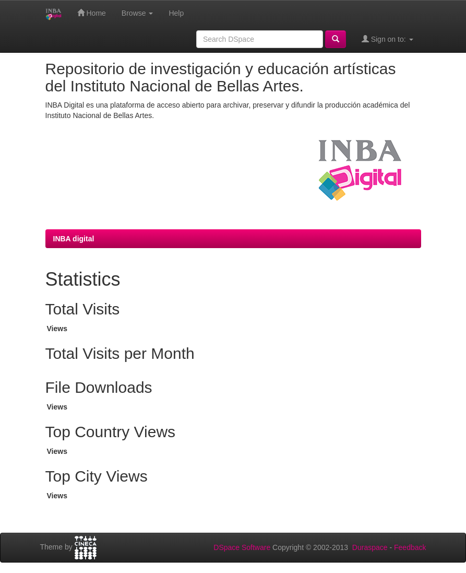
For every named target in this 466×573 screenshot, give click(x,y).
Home (91, 12)
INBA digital (73, 239)
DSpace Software (241, 547)
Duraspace (370, 547)
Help (176, 13)
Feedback (410, 547)
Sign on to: (387, 38)
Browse (137, 13)
